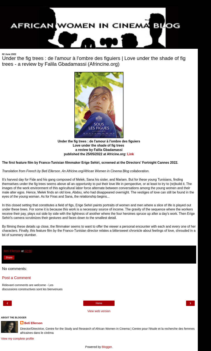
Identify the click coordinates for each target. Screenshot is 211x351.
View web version (98, 311)
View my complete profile (17, 338)
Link (130, 154)
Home (99, 303)
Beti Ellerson (33, 323)
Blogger (107, 347)
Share (9, 257)
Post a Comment (16, 278)
